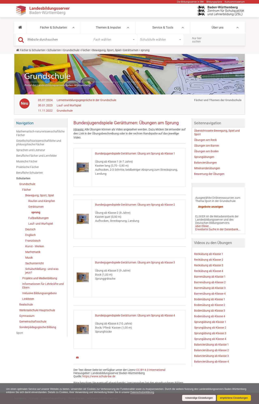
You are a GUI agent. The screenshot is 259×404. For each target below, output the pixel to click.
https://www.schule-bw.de (98, 376)
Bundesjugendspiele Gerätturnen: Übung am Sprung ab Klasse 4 (135, 315)
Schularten (54, 50)
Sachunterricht (34, 263)
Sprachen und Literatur (30, 150)
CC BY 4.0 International (150, 369)
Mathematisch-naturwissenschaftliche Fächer (40, 133)
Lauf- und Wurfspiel (69, 105)
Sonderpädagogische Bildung (37, 327)
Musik (29, 257)
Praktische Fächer (27, 167)
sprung (35, 212)
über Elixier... (203, 226)
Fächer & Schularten (53, 27)
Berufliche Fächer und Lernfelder (36, 155)
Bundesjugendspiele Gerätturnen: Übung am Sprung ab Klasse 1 (135, 153)
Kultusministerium (235, 1)
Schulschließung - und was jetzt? (41, 270)
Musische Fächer (26, 161)
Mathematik (32, 252)
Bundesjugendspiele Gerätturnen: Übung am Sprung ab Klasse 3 (135, 262)
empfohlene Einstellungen (234, 398)
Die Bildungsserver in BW (190, 1)
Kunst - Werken (34, 246)
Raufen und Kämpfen (41, 201)
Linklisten (28, 298)
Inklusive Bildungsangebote (39, 293)
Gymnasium (26, 315)
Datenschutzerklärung (142, 392)
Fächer (85, 50)
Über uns (218, 27)
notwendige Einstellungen (199, 398)
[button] (20, 27)
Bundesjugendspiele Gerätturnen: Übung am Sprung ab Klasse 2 (135, 204)
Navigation (25, 123)
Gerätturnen (130, 50)
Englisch (30, 235)
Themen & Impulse (108, 27)
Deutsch (30, 229)
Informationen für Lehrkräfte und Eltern (43, 285)
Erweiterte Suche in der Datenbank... (218, 229)
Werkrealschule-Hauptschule (37, 310)
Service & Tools (162, 27)
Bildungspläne (214, 1)
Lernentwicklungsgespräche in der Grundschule (86, 100)
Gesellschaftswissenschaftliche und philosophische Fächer (38, 142)
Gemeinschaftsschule (32, 321)
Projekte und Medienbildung (39, 278)
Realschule (26, 304)
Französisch (33, 240)
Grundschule (71, 50)
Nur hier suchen (197, 40)
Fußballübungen (38, 218)
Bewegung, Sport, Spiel (106, 50)
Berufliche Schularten (29, 172)
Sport (19, 332)
